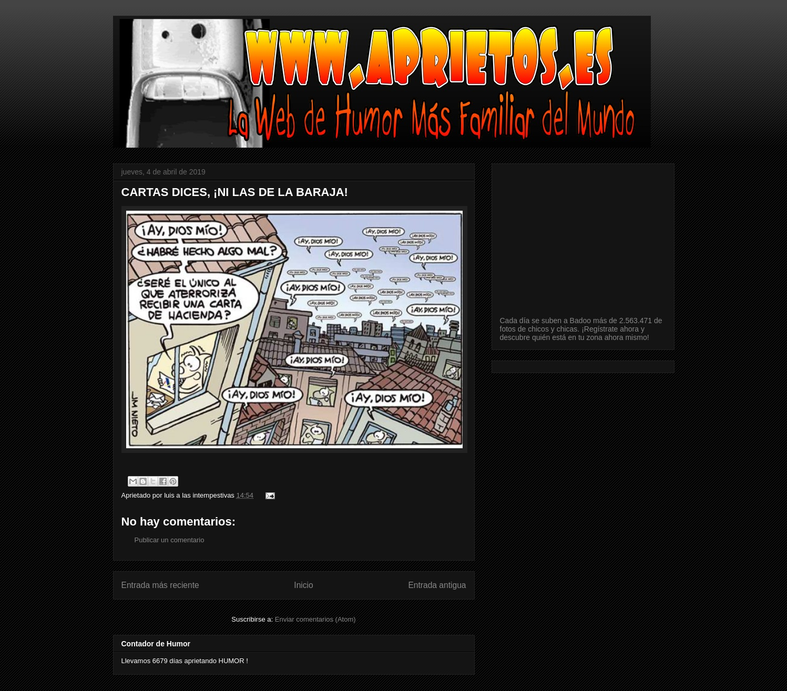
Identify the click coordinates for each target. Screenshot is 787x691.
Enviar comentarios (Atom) (315, 619)
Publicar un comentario (170, 540)
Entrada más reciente (160, 585)
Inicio (303, 585)
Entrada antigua (437, 585)
